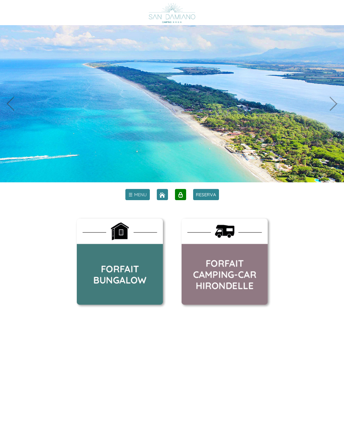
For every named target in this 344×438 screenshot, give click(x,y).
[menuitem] (137, 194)
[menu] (137, 194)
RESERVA (206, 194)
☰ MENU (138, 194)
